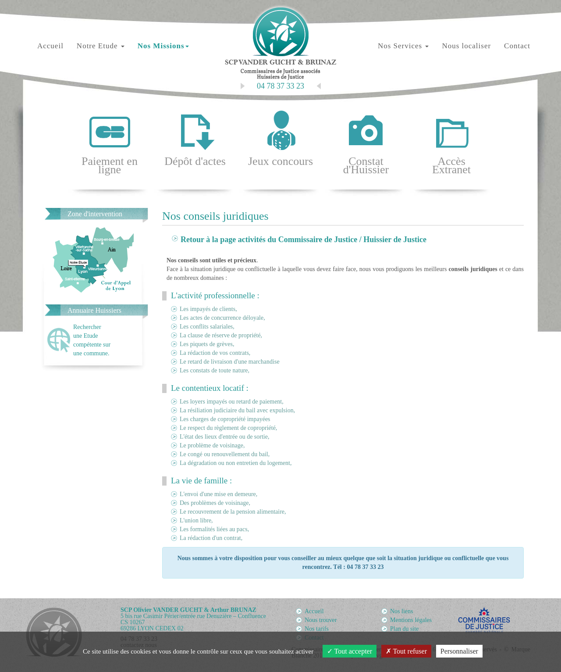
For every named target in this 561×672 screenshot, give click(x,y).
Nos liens (401, 611)
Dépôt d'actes (195, 138)
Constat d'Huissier (366, 142)
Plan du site (404, 629)
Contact (517, 46)
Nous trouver (321, 620)
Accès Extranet (451, 142)
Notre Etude (100, 46)
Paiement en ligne (110, 142)
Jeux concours (280, 138)
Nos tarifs (317, 629)
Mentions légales (411, 620)
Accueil (50, 46)
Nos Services (403, 46)
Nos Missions (163, 46)
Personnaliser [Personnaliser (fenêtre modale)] (459, 651)
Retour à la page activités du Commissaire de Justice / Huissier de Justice (303, 239)
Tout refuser (406, 651)
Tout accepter (349, 651)
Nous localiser (466, 46)
